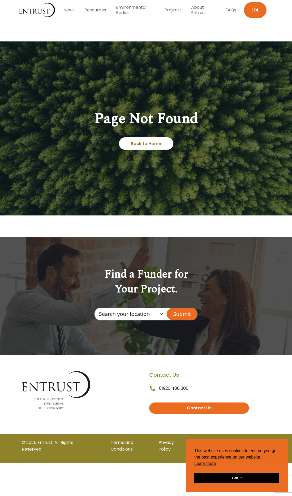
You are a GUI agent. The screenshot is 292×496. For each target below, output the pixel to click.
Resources (95, 10)
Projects (173, 10)
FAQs (230, 10)
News (69, 10)
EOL (255, 10)
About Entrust (198, 10)
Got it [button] (237, 478)
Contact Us (199, 408)
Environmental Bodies (131, 10)
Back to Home (146, 144)
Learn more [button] (205, 463)
